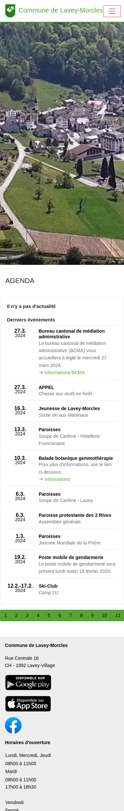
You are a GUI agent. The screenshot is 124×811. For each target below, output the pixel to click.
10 (104, 615)
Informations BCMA (65, 372)
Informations (57, 479)
